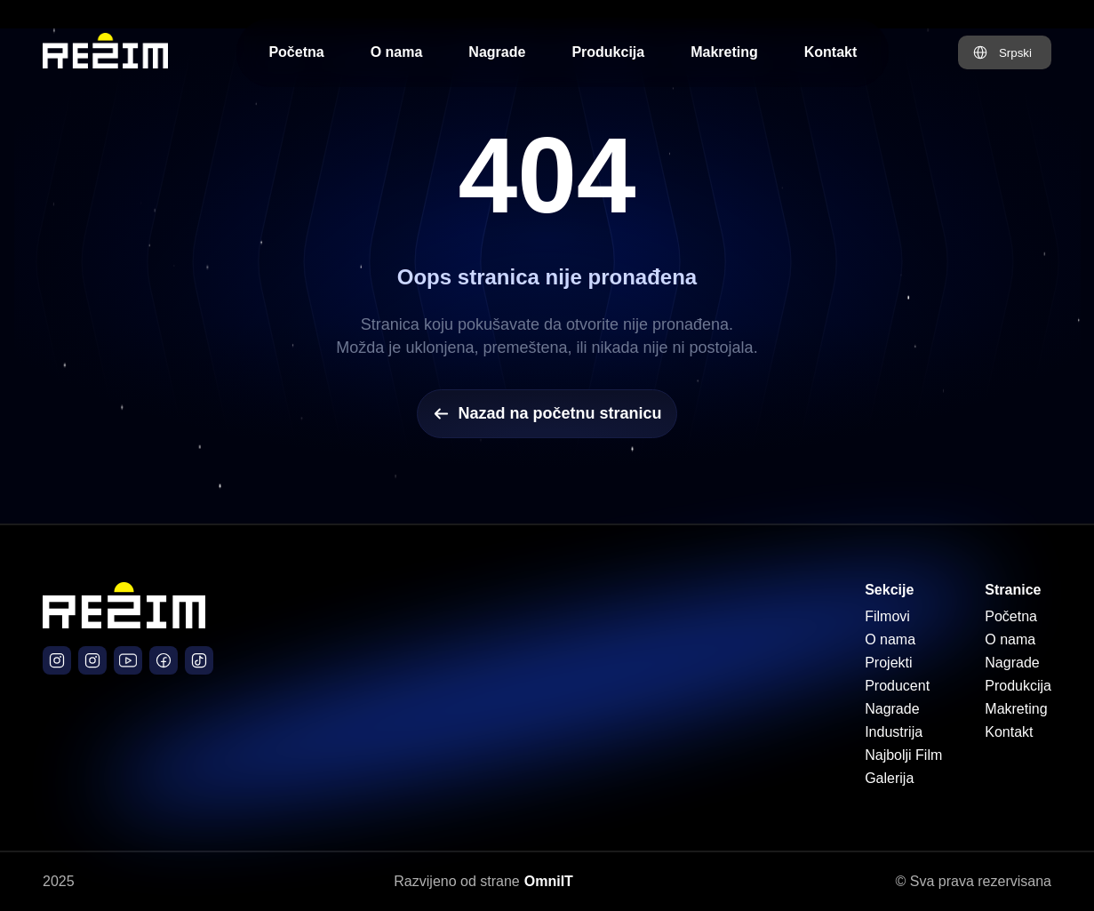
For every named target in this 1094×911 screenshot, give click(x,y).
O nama (397, 52)
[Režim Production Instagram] (57, 660)
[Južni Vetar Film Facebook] (163, 660)
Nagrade (496, 52)
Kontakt (831, 52)
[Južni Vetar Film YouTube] (128, 660)
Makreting (724, 52)
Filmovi (887, 616)
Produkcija (607, 52)
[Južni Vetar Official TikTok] (199, 660)
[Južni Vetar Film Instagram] (92, 660)
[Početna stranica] (124, 623)
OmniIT (548, 881)
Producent (897, 685)
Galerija (889, 778)
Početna (295, 52)
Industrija (893, 731)
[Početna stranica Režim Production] (105, 52)
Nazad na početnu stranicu (546, 413)
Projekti (888, 662)
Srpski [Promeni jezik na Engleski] (1015, 53)
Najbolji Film (903, 755)
